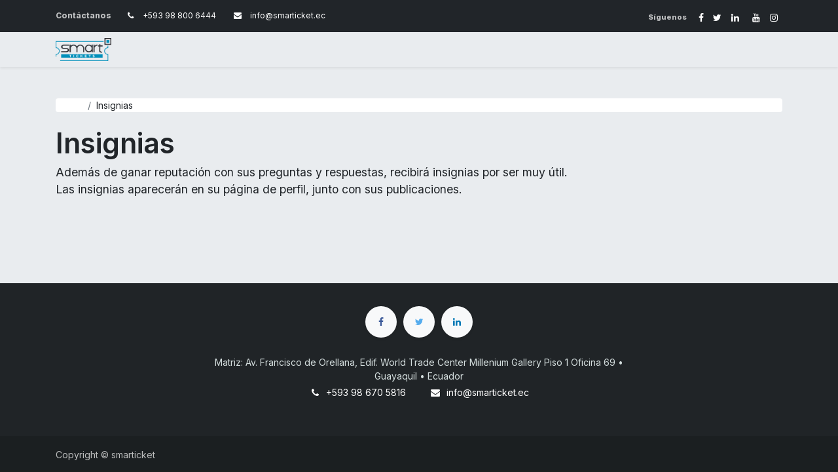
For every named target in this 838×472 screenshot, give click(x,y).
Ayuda (69, 105)
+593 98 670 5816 (366, 392)
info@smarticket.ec (487, 392)
